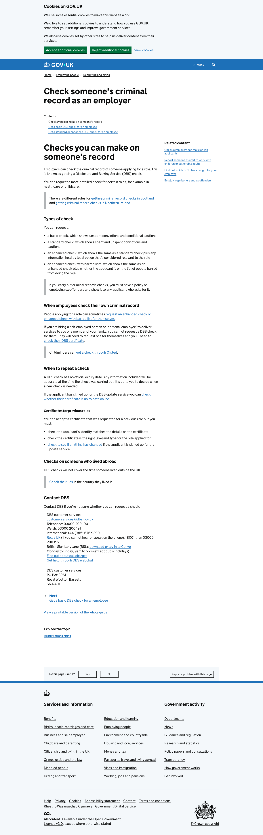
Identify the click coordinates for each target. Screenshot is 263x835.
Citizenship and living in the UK (66, 751)
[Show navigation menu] (198, 64)
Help (47, 801)
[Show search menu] (213, 64)
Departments (174, 718)
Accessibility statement (102, 801)
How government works (182, 768)
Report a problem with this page (192, 674)
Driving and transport (60, 776)
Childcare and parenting (62, 743)
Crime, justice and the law (63, 759)
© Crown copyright (205, 824)
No (113, 674)
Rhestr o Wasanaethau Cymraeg (68, 806)
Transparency (174, 759)
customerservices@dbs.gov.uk (70, 519)
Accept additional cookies (65, 50)
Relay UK (53, 537)
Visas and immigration (120, 768)
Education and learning (121, 718)
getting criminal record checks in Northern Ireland (93, 203)
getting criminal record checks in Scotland (122, 198)
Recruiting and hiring (96, 75)
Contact (129, 801)
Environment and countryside (126, 735)
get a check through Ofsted (96, 352)
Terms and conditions (155, 801)
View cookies (144, 50)
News (168, 727)
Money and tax (115, 751)
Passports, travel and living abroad (130, 759)
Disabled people (56, 768)
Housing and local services (124, 743)
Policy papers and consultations (188, 751)
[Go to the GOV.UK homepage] (58, 64)
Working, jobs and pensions (124, 776)
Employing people (67, 75)
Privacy (60, 801)
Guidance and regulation (182, 735)
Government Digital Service (115, 806)
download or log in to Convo (110, 547)
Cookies (75, 801)
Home (48, 75)
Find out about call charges (67, 556)
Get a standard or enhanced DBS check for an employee (83, 132)
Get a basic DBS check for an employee (72, 127)
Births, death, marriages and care (69, 727)
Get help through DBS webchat (70, 560)
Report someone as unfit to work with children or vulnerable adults (187, 161)
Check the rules (61, 482)
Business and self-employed (64, 735)
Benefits (50, 718)
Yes (91, 674)
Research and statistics (182, 743)
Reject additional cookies (110, 50)
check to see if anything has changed (74, 444)
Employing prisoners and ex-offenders (187, 180)
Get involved (173, 776)
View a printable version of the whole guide (75, 612)
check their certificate (64, 340)
